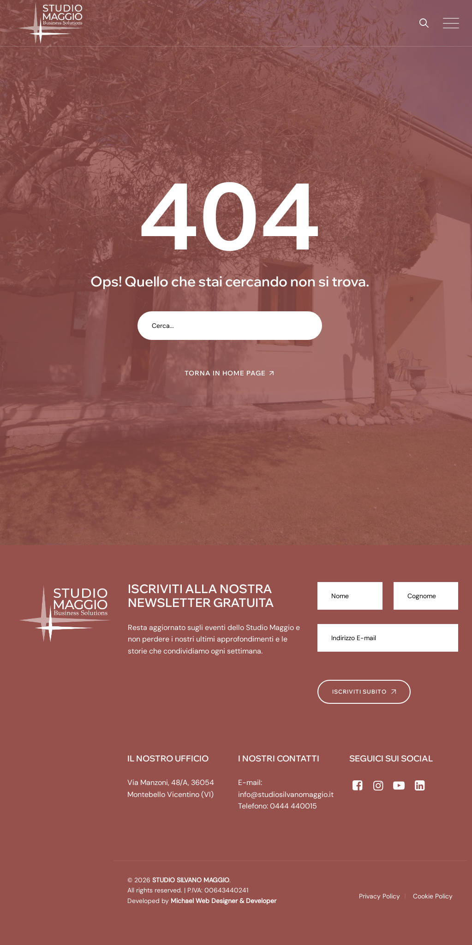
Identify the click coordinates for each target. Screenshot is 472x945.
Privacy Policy (379, 896)
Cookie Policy (433, 896)
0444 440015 (293, 806)
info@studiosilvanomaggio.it (286, 794)
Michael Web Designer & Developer (222, 901)
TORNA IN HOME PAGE (225, 373)
